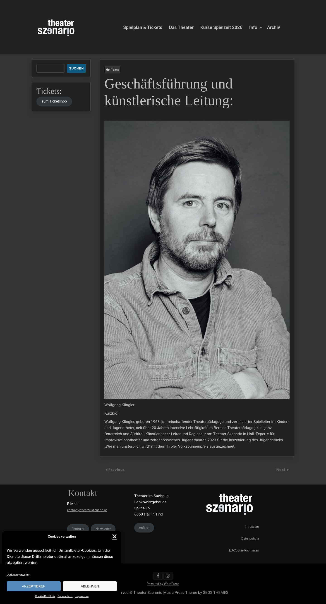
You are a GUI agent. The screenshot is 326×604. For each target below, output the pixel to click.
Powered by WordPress (163, 584)
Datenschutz (65, 596)
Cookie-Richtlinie (45, 596)
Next (281, 469)
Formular (78, 529)
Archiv (273, 27)
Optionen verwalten (18, 574)
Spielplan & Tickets (142, 27)
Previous (116, 469)
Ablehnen (90, 586)
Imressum (252, 526)
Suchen (76, 68)
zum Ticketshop (54, 101)
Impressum (82, 596)
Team (116, 71)
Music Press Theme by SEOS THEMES (195, 592)
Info (253, 27)
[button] (114, 537)
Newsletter (103, 529)
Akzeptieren (34, 586)
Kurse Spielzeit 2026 (221, 27)
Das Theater (181, 27)
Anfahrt (144, 528)
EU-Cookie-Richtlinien (244, 550)
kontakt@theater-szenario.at (87, 510)
